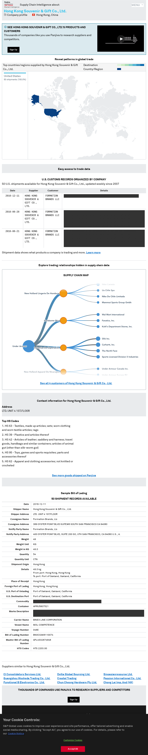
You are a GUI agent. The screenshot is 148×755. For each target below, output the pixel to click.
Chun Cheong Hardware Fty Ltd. (77, 682)
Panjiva (12, 4)
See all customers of (76, 383)
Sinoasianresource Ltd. (118, 674)
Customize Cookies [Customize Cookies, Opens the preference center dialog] (73, 740)
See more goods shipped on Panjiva (74, 475)
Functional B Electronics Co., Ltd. (24, 682)
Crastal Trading (67, 678)
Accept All (73, 749)
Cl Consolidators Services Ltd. (22, 674)
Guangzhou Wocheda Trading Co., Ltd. (26, 678)
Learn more (93, 252)
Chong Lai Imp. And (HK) (118, 682)
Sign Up (13, 50)
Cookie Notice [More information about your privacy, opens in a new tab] (16, 733)
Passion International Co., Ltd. (122, 678)
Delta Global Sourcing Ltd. (73, 674)
